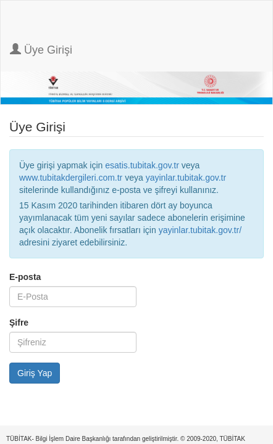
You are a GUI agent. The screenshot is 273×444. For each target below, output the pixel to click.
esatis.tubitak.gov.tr (142, 165)
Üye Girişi (41, 49)
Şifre (18, 322)
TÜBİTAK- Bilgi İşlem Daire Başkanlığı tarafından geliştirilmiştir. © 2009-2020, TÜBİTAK (125, 438)
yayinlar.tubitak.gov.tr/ (200, 230)
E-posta (25, 277)
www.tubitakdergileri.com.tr (70, 178)
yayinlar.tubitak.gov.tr (186, 178)
